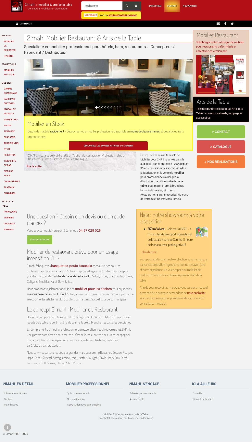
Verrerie (9, 217)
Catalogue (221, 147)
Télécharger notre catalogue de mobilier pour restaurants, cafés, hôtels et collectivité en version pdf (220, 47)
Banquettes (11, 119)
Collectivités (11, 181)
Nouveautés (190, 6)
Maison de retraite (10, 111)
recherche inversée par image (123, 15)
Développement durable (143, 393)
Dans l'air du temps (9, 101)
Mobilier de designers (10, 45)
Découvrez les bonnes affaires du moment (108, 146)
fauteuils (85, 266)
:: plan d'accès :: (149, 252)
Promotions (9, 64)
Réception (10, 155)
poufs (73, 266)
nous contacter (196, 293)
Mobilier (6, 83)
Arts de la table (7, 203)
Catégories (154, 6)
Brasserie (9, 137)
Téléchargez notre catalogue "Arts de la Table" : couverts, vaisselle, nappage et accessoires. (219, 113)
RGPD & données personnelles (84, 404)
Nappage (9, 229)
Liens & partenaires (203, 399)
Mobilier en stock (9, 72)
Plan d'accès (11, 404)
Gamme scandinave (10, 91)
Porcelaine (10, 212)
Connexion (24, 23)
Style (7, 149)
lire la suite (34, 166)
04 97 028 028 (90, 230)
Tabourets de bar (10, 163)
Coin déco (198, 393)
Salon (7, 125)
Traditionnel (11, 143)
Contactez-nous (39, 239)
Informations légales (15, 393)
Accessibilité (137, 399)
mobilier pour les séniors (93, 289)
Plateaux (9, 187)
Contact (172, 6)
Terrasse (9, 131)
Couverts (9, 223)
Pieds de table (8, 173)
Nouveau (6, 35)
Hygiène (8, 56)
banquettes (59, 266)
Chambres (10, 193)
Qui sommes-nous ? (78, 393)
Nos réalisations (221, 162)
